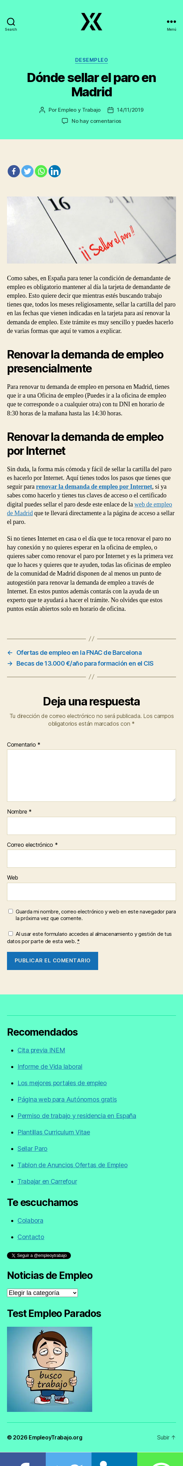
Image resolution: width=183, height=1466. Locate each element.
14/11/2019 (130, 109)
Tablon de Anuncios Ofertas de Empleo (72, 1165)
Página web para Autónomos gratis (67, 1099)
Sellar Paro (32, 1148)
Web (12, 878)
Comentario (24, 745)
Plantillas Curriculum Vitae (53, 1132)
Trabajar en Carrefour (47, 1181)
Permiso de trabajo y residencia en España (76, 1115)
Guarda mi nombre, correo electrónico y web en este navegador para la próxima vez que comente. (96, 915)
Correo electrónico (32, 845)
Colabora (30, 1220)
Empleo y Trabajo (79, 109)
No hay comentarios (96, 121)
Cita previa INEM (41, 1050)
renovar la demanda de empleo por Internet (94, 487)
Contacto (30, 1237)
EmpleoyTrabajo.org (55, 1437)
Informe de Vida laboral (49, 1066)
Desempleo (91, 60)
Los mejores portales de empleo (62, 1083)
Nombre (19, 812)
